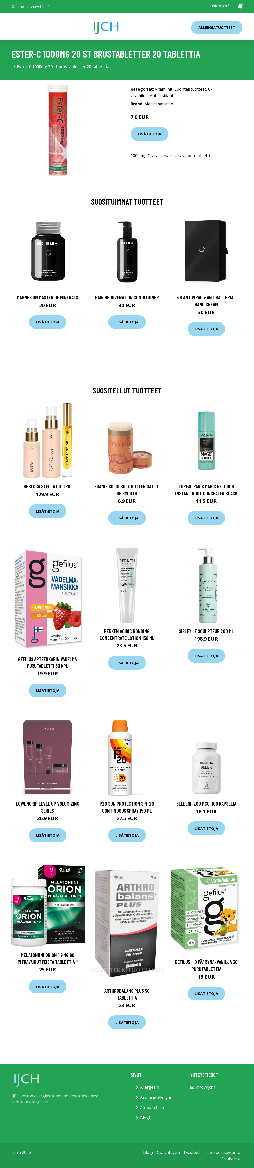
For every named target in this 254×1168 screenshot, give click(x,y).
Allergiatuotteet (216, 27)
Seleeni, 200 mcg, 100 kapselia (206, 803)
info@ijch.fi (221, 5)
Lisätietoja (149, 133)
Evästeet (192, 1152)
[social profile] (48, 6)
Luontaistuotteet (190, 89)
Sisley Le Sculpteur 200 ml (206, 631)
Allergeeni (149, 1087)
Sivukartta (230, 1159)
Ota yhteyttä (168, 1152)
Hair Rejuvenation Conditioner (127, 297)
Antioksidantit (163, 95)
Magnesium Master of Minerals (47, 297)
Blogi (145, 1118)
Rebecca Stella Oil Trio (48, 486)
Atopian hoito (153, 1107)
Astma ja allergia (155, 1097)
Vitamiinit (163, 89)
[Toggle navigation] (18, 27)
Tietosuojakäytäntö (222, 1152)
